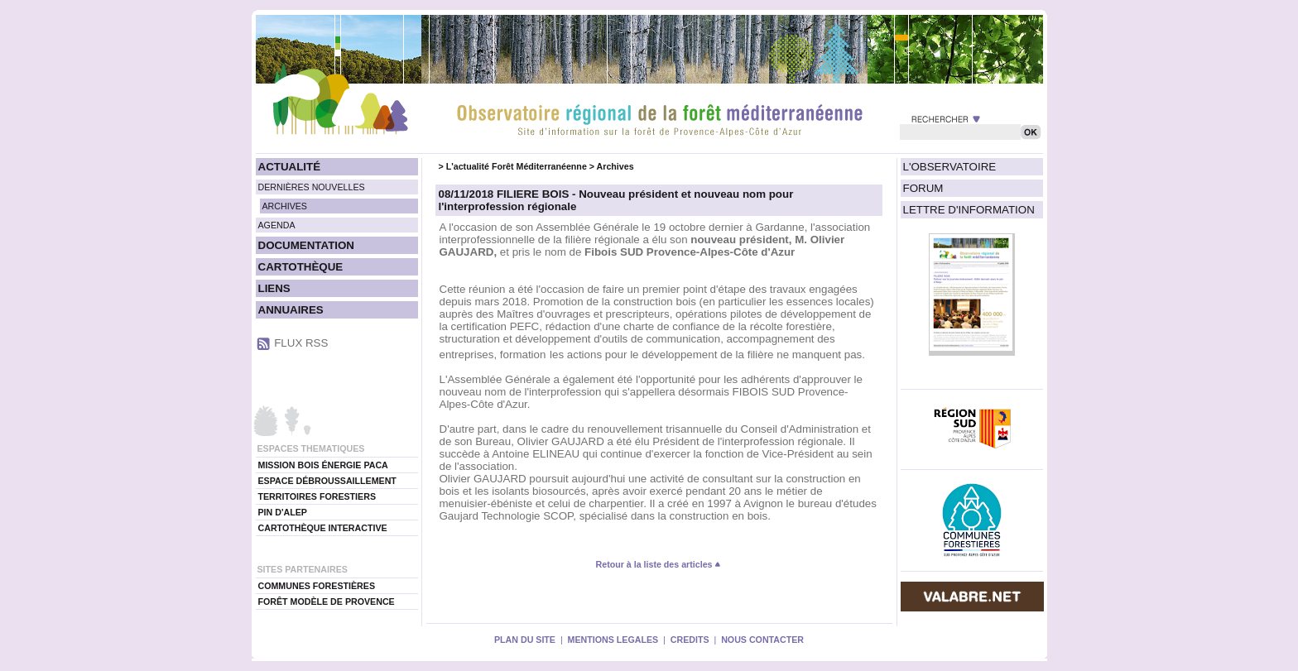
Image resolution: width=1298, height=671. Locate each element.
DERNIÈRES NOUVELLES (311, 187)
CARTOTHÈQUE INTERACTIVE (322, 528)
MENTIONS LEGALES (613, 640)
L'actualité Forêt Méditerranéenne (516, 166)
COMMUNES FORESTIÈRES (317, 586)
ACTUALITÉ (289, 167)
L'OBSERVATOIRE (950, 167)
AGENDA (277, 225)
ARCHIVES (284, 206)
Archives (615, 166)
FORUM (923, 188)
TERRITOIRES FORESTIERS (317, 496)
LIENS (274, 288)
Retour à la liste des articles (659, 564)
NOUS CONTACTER (762, 640)
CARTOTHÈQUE (301, 267)
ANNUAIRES (291, 310)
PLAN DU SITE (524, 640)
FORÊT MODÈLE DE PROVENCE (326, 601)
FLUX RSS (301, 343)
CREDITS (690, 640)
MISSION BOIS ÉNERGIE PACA (323, 465)
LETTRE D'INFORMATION (969, 210)
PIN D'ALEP (282, 512)
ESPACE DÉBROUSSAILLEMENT (327, 481)
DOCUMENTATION (306, 245)
